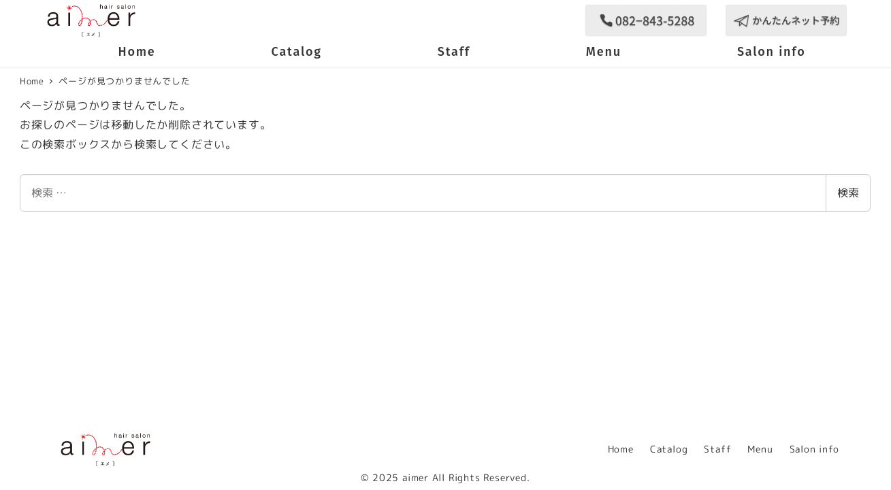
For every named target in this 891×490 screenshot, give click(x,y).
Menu (760, 449)
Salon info (814, 449)
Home (621, 449)
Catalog (669, 449)
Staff (717, 449)
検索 (848, 192)
